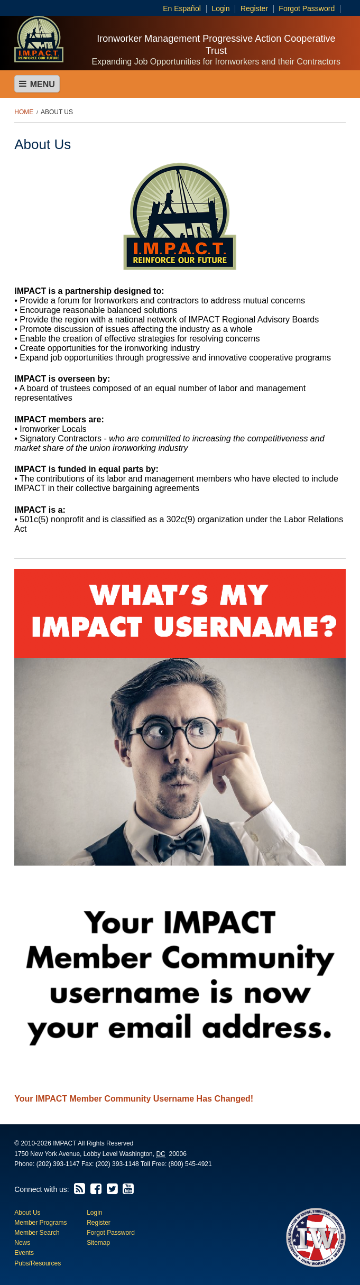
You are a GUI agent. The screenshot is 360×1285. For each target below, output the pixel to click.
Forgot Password (307, 8)
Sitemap (98, 1242)
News (22, 1242)
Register (254, 8)
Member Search (36, 1232)
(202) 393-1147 (58, 1164)
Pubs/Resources (37, 1263)
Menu (37, 84)
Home (23, 112)
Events (24, 1252)
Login (220, 8)
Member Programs (40, 1222)
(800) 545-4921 (190, 1164)
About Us (57, 112)
